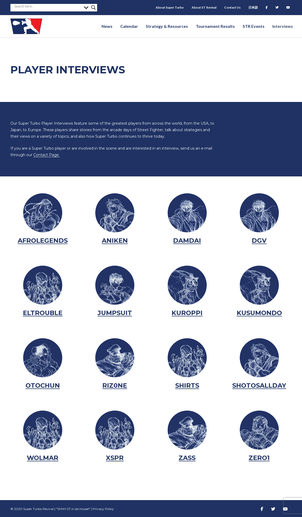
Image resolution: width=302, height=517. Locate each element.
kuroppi (187, 313)
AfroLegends (43, 240)
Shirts (187, 385)
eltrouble (42, 313)
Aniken (115, 240)
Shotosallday (259, 385)
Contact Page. (46, 154)
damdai (187, 240)
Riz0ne (114, 385)
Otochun (43, 385)
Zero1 (259, 458)
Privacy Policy (103, 509)
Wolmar (42, 458)
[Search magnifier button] (93, 7)
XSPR (115, 458)
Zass (187, 458)
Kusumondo (259, 313)
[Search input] (47, 6)
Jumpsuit (115, 313)
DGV (259, 240)
